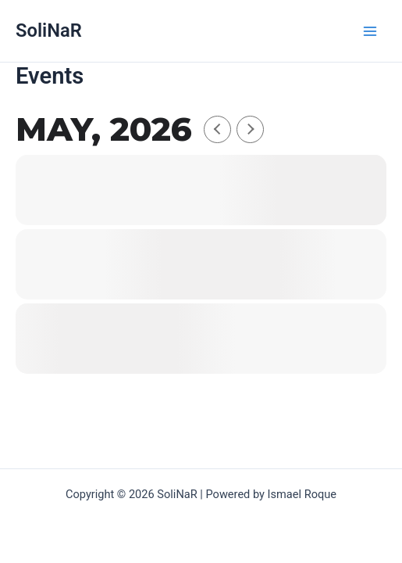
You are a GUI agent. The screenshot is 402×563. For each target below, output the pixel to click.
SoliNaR (49, 30)
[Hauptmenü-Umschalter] (370, 31)
